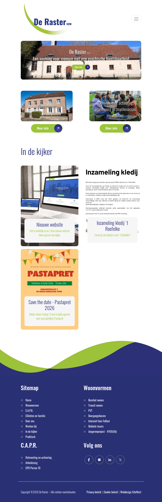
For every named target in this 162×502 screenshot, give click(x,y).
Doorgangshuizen (97, 416)
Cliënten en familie (35, 416)
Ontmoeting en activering (38, 457)
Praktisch (30, 437)
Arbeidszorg (31, 463)
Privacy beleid (94, 492)
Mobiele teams (96, 426)
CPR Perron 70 (32, 468)
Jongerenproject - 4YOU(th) (102, 431)
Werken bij (31, 426)
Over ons (29, 421)
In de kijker (31, 431)
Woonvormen (46, 106)
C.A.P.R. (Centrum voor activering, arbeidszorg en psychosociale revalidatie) (115, 105)
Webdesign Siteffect (130, 492)
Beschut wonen (96, 400)
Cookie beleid (111, 492)
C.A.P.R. (29, 410)
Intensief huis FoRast (99, 421)
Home (28, 400)
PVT (90, 410)
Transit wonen (95, 405)
